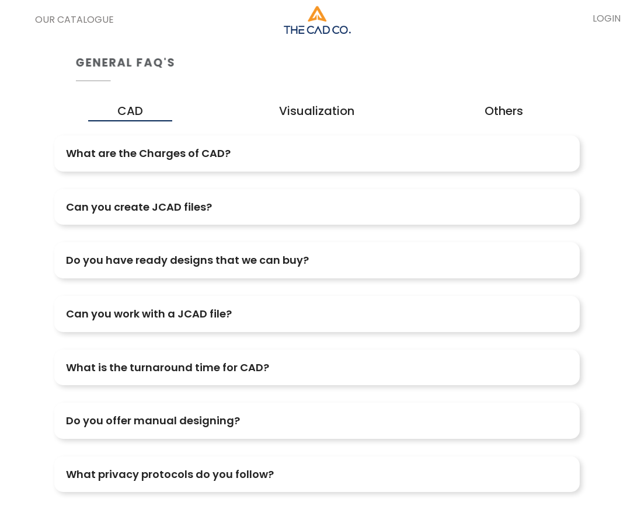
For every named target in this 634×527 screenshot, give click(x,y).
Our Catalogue (74, 19)
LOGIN (607, 18)
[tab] (317, 153)
